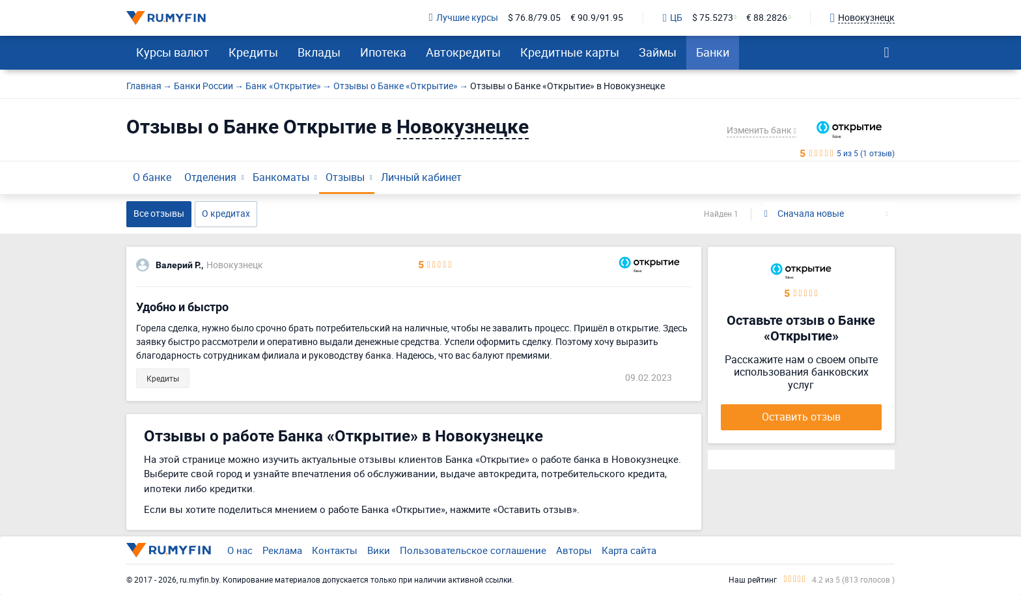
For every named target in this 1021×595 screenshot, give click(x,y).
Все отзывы (158, 213)
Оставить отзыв (801, 416)
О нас (240, 550)
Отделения (210, 177)
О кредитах (226, 213)
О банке (152, 177)
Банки (712, 52)
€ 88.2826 (766, 17)
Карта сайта (629, 550)
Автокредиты (463, 52)
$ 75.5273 (712, 17)
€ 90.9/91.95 (596, 17)
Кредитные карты (569, 52)
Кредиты (253, 52)
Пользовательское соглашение (473, 550)
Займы (658, 52)
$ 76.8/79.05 (534, 17)
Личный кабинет (421, 177)
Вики (378, 550)
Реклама (282, 550)
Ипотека (383, 52)
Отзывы (345, 177)
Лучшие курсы (463, 17)
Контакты (334, 550)
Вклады (319, 52)
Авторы (574, 550)
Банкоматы (281, 177)
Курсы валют (172, 52)
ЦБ (672, 18)
